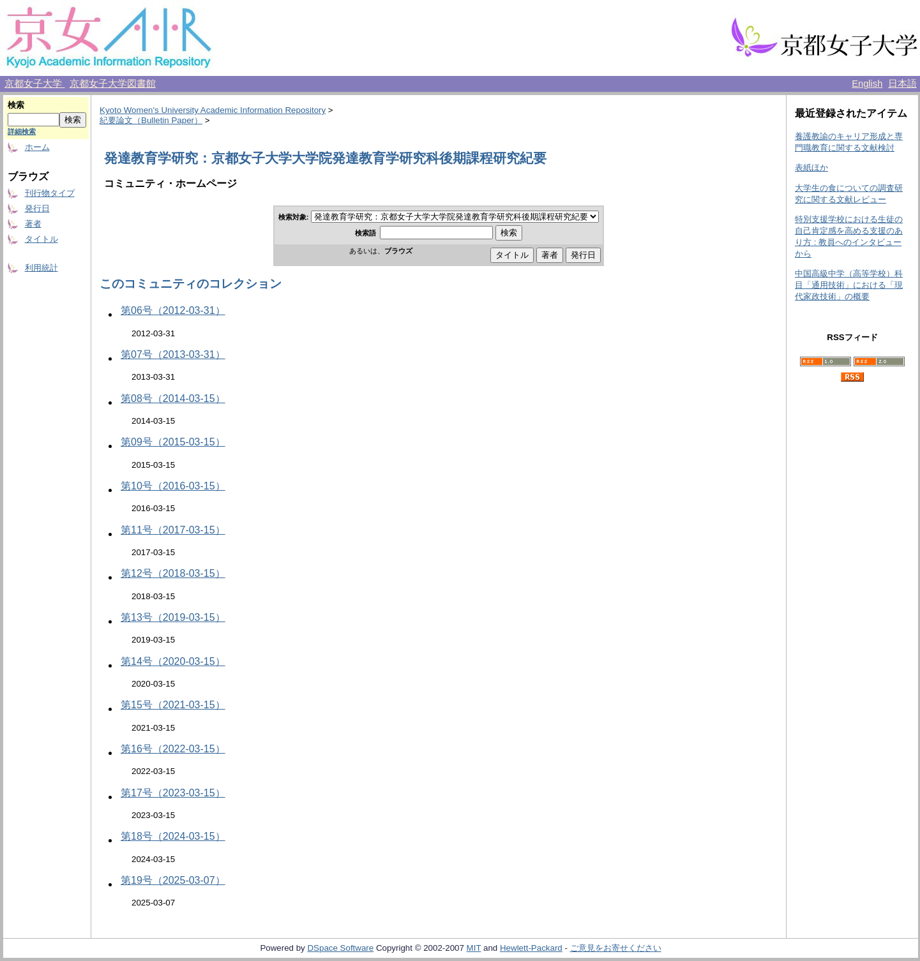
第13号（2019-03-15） (173, 617)
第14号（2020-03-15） (173, 661)
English (867, 83)
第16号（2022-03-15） (173, 748)
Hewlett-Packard (531, 948)
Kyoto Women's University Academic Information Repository (213, 110)
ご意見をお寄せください (615, 948)
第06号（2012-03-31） (173, 310)
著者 (33, 223)
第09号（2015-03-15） (173, 441)
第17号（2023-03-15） (173, 792)
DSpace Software (340, 948)
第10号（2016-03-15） (173, 485)
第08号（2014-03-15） (173, 398)
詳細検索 (22, 131)
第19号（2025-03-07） (173, 880)
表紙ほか (811, 167)
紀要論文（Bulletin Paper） (151, 120)
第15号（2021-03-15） (173, 704)
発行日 (37, 208)
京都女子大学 (34, 83)
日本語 (902, 83)
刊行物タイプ (50, 193)
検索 (16, 105)
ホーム (37, 147)
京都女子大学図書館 (113, 83)
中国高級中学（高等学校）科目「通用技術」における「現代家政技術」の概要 (849, 285)
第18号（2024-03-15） (173, 836)
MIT (474, 948)
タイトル (41, 239)
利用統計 (41, 267)
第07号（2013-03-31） (173, 354)
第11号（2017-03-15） (173, 530)
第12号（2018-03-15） (173, 573)
